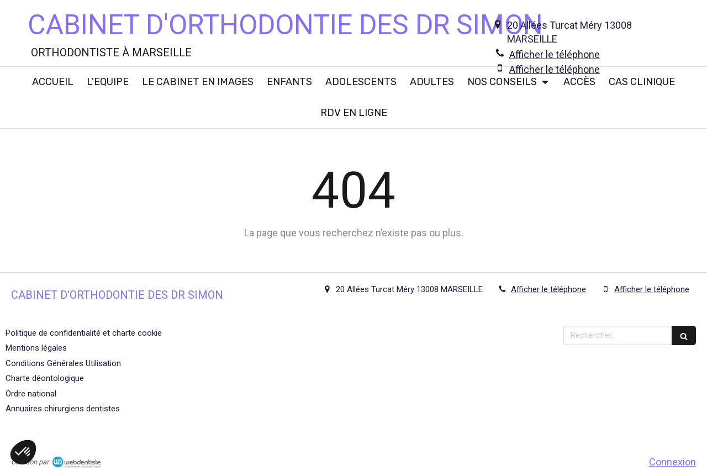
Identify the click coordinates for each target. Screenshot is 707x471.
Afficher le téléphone (554, 54)
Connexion (672, 462)
